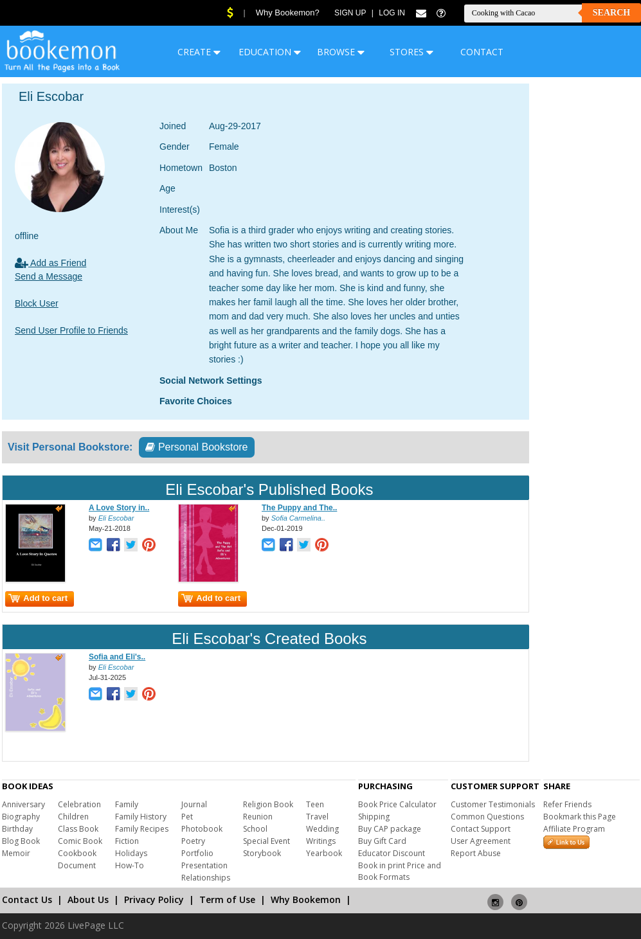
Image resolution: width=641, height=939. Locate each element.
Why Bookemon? (288, 12)
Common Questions (487, 816)
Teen (315, 804)
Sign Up (350, 12)
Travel (317, 816)
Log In (392, 12)
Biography (21, 816)
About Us (88, 899)
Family (126, 804)
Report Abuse (476, 853)
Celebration (79, 804)
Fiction (127, 841)
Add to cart (38, 598)
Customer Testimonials (493, 804)
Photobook (201, 828)
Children (73, 816)
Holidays (131, 853)
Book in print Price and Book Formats (399, 871)
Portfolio (197, 853)
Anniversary (23, 804)
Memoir (16, 853)
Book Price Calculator (397, 804)
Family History (141, 816)
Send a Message (48, 276)
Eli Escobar (116, 518)
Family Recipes (141, 828)
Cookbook (77, 853)
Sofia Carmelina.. (298, 518)
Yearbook (324, 853)
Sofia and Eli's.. (117, 656)
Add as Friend (50, 263)
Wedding (322, 828)
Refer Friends (567, 804)
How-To (129, 865)
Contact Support (480, 828)
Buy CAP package (389, 828)
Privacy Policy (154, 899)
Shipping (374, 816)
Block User (37, 303)
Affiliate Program (574, 828)
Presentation (204, 865)
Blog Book (21, 841)
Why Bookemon (306, 899)
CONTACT (481, 52)
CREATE (199, 52)
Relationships (205, 877)
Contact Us (27, 899)
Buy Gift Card (382, 841)
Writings (321, 841)
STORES (411, 52)
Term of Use (227, 899)
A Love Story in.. (119, 507)
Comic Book (80, 841)
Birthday (17, 828)
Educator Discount (391, 853)
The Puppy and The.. (299, 507)
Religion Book (268, 804)
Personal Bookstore (196, 447)
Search (611, 12)
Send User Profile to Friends (71, 330)
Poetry (193, 841)
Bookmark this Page (579, 816)
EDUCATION (270, 52)
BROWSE (341, 52)
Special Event (266, 841)
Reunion (258, 816)
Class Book (78, 828)
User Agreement (480, 841)
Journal (194, 804)
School (255, 828)
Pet (187, 816)
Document (77, 865)
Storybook (262, 853)
